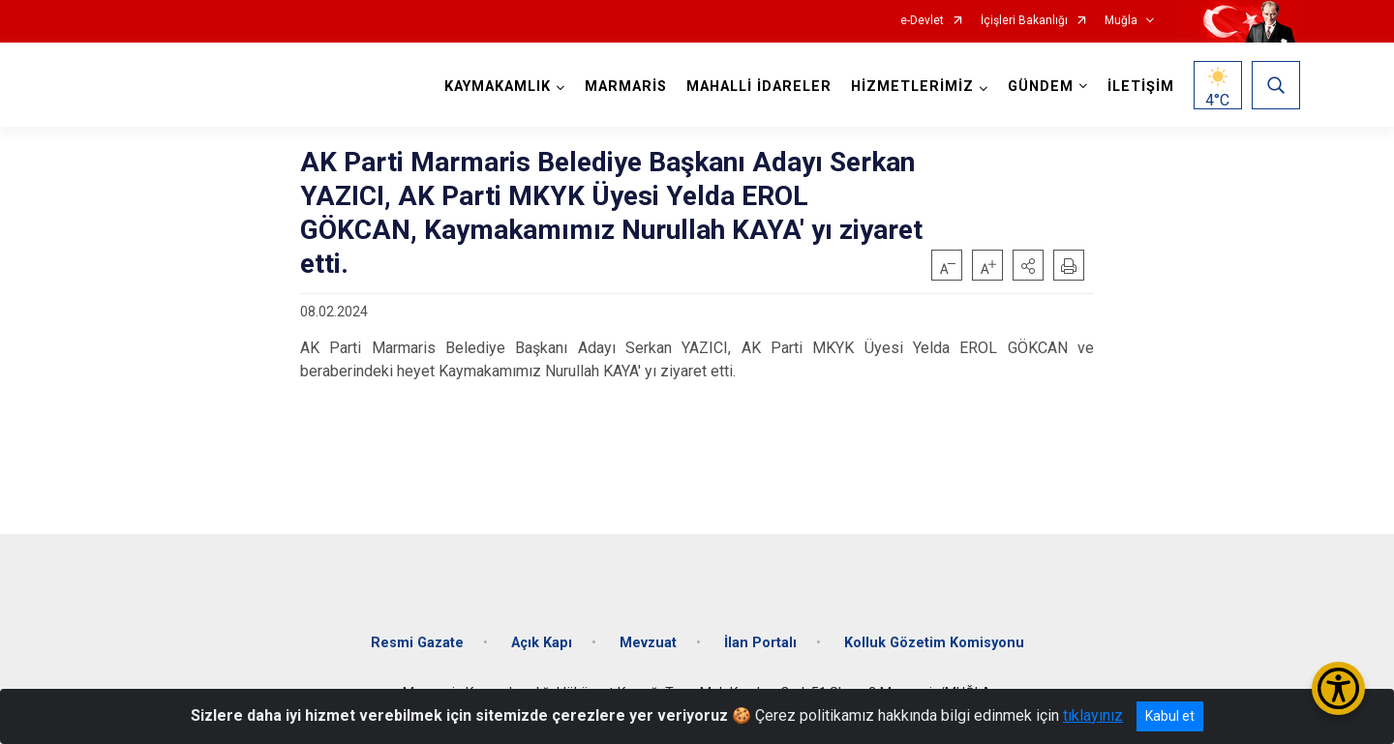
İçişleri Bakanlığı (1024, 21)
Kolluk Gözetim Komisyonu (934, 643)
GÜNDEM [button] (1041, 86)
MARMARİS (626, 86)
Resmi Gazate (417, 643)
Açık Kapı (541, 643)
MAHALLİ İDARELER (759, 86)
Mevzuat (648, 643)
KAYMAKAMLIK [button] (497, 86)
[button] (1028, 265)
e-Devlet (922, 21)
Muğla (1121, 21)
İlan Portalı (760, 643)
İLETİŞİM (1140, 86)
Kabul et (1170, 716)
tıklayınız (1093, 715)
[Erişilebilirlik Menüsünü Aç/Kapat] (1338, 688)
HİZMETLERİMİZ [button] (912, 86)
